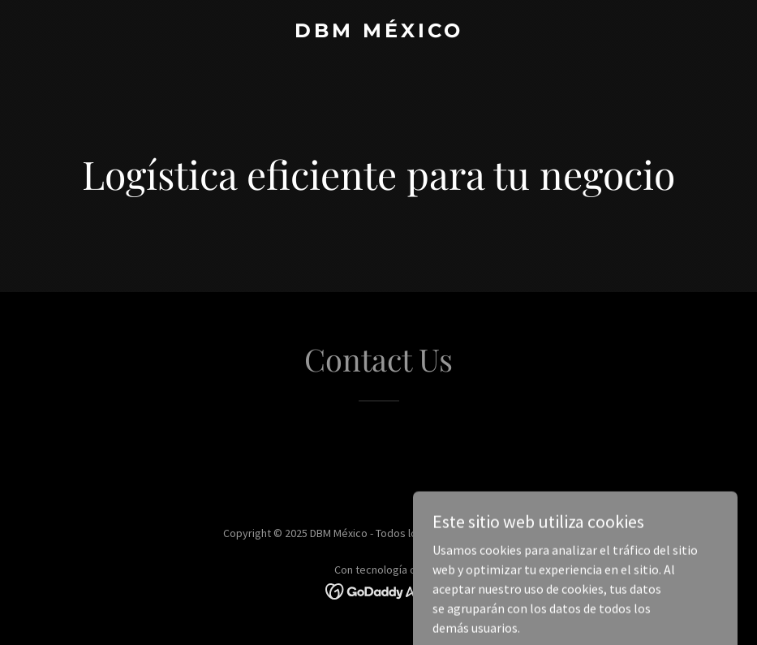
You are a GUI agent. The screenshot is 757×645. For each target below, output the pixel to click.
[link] (379, 32)
